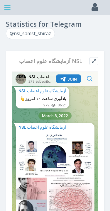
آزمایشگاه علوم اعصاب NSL (50, 61)
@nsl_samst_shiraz (30, 33)
